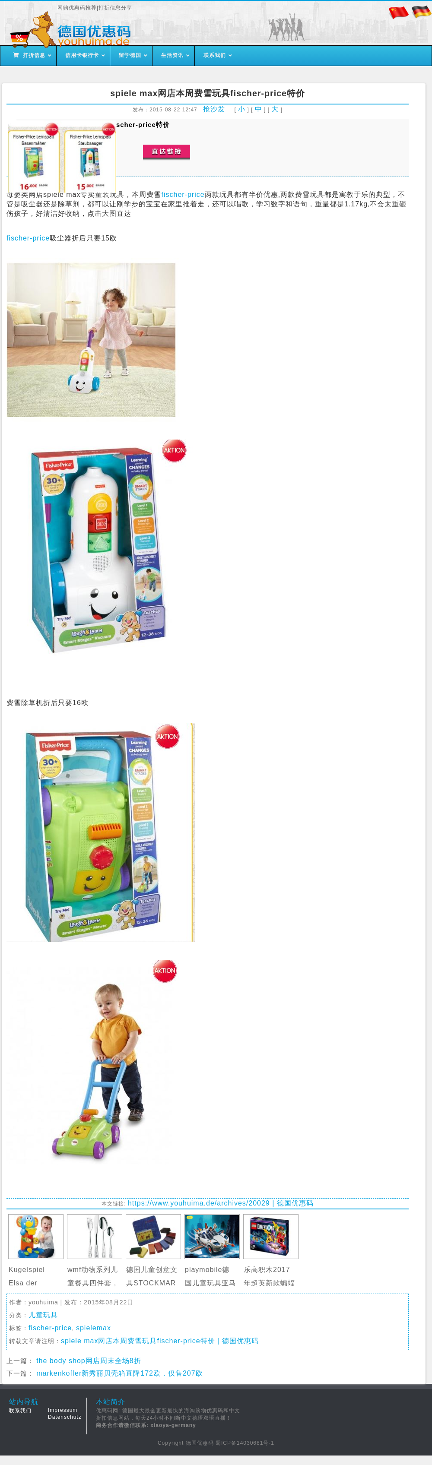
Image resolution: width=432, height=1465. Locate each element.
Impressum (62, 1410)
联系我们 (20, 1411)
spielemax (93, 1328)
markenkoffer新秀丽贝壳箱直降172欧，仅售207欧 (119, 1373)
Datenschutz (65, 1417)
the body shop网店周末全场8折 (88, 1360)
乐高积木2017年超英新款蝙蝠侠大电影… (269, 1283)
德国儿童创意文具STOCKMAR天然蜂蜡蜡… (152, 1283)
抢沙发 (214, 109)
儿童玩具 (43, 1315)
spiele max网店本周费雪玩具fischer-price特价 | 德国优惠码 (160, 1341)
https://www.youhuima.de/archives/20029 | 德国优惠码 (221, 1203)
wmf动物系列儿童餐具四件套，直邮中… (93, 1283)
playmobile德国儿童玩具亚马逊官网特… (210, 1283)
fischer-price (182, 194)
